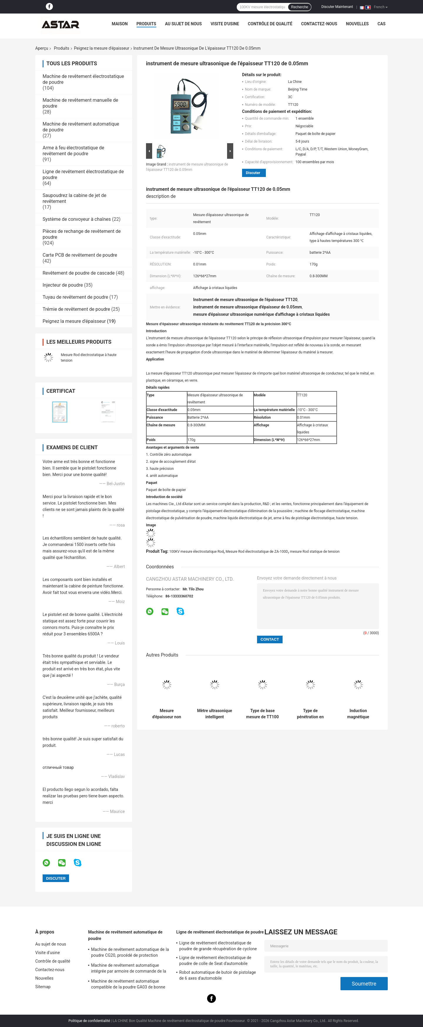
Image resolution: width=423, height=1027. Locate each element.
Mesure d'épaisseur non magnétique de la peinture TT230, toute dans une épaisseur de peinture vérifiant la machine (166, 713)
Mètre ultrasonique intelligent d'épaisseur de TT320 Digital (214, 713)
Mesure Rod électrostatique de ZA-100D (257, 552)
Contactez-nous (319, 23)
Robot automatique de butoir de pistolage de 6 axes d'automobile (217, 975)
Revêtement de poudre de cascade (79, 273)
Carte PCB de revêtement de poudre (80, 255)
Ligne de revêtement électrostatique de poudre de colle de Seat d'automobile (215, 960)
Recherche (299, 7)
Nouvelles (357, 23)
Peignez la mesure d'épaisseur (101, 48)
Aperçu (41, 48)
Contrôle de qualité (270, 23)
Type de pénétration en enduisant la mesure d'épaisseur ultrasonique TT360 (310, 713)
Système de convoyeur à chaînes (77, 219)
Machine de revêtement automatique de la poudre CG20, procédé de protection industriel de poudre (130, 953)
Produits (146, 23)
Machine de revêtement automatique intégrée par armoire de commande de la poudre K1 (128, 969)
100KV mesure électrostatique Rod (196, 552)
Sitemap (43, 986)
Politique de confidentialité (89, 1021)
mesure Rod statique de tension (315, 552)
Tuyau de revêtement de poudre (75, 297)
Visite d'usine (225, 23)
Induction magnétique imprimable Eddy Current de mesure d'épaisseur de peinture (358, 713)
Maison (120, 23)
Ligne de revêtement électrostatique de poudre (220, 932)
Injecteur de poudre (63, 285)
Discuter (253, 173)
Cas (381, 23)
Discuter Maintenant (337, 7)
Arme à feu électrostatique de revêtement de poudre (73, 150)
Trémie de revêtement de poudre (76, 309)
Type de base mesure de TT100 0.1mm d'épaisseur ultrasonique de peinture (262, 713)
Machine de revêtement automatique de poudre (125, 935)
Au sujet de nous (183, 23)
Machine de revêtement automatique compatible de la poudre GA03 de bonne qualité (128, 985)
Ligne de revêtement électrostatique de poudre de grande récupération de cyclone (218, 946)
